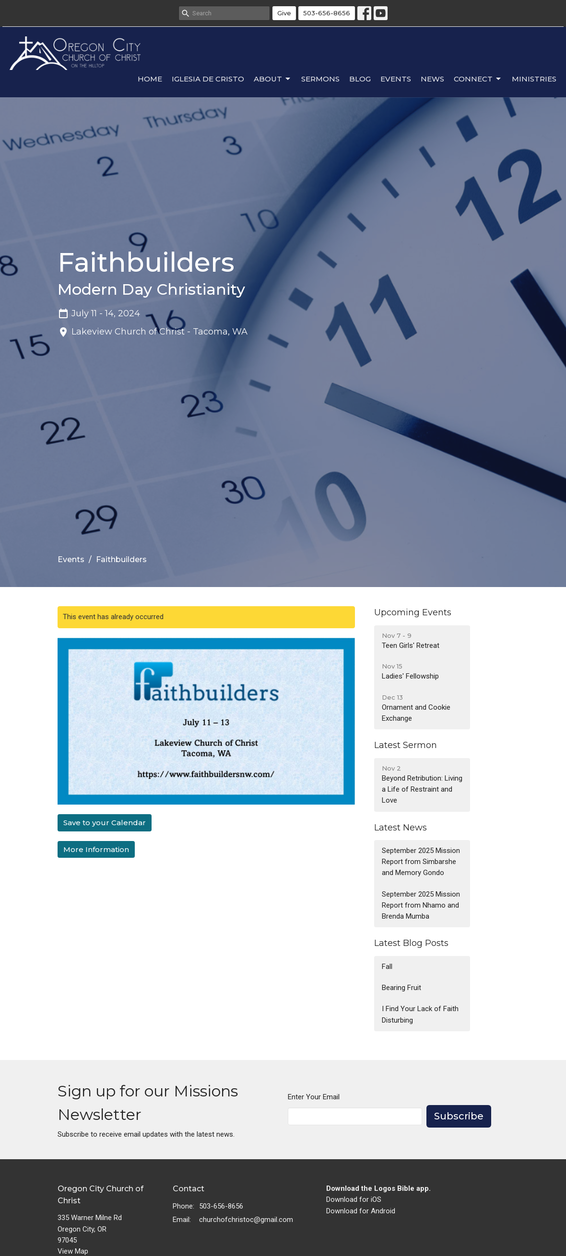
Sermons (320, 78)
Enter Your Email (314, 1097)
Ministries (534, 78)
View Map (73, 1251)
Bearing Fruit (401, 987)
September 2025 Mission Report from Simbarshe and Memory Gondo (421, 861)
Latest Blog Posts (411, 943)
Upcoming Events (412, 612)
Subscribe (458, 1116)
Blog (360, 78)
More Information (96, 849)
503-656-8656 (326, 13)
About (273, 79)
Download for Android (360, 1211)
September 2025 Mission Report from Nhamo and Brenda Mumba (421, 905)
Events (395, 78)
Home (150, 78)
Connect (478, 79)
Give (284, 13)
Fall (387, 966)
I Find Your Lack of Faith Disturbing (420, 1014)
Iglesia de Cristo (208, 78)
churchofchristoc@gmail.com (246, 1219)
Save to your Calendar (104, 822)
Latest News (400, 827)
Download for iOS (353, 1199)
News (432, 78)
